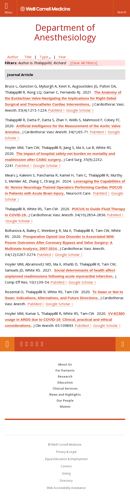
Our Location (7, 344)
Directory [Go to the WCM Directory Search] (66, 481)
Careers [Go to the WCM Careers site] (66, 466)
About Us (65, 364)
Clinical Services (65, 388)
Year (62, 56)
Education (65, 382)
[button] (121, 8)
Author (12, 56)
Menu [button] (8, 12)
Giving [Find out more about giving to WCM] (66, 473)
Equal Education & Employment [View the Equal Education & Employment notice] (66, 459)
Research (65, 376)
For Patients (65, 370)
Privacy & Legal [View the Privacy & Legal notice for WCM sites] (66, 452)
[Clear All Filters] (83, 62)
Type (44, 56)
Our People (65, 401)
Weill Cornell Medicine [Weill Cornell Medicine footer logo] (65, 427)
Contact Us (123, 344)
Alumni (65, 407)
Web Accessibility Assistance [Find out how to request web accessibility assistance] (66, 488)
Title (28, 56)
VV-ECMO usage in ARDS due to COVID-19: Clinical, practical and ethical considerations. (65, 319)
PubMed (55, 110)
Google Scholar (78, 110)
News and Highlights (65, 394)
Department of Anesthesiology (65, 32)
